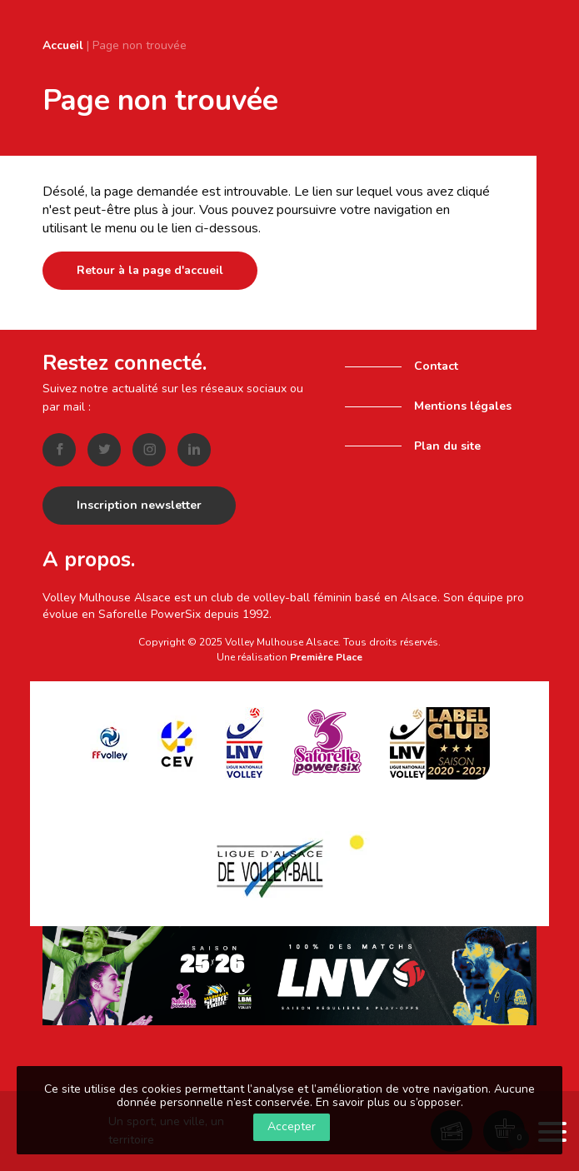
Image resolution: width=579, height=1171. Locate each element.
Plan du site (447, 446)
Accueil (62, 45)
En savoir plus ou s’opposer (388, 1102)
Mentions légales (463, 406)
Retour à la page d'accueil (150, 270)
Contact (436, 366)
